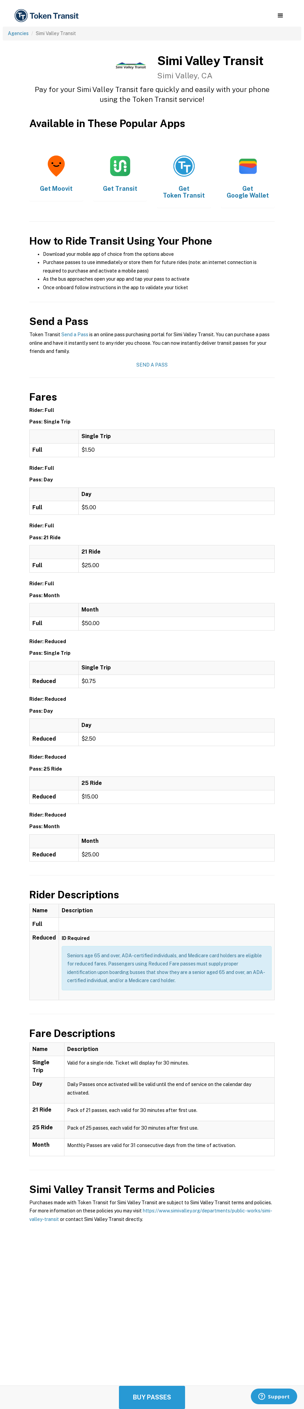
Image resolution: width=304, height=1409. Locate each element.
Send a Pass (74, 334)
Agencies (18, 33)
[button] (280, 15)
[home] (48, 16)
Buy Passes (152, 1397)
